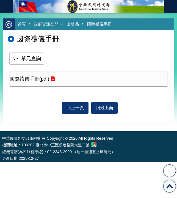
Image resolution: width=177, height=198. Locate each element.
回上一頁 (75, 107)
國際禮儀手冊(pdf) (29, 79)
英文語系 (170, 6)
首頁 (22, 24)
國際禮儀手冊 (99, 24)
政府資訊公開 (46, 24)
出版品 (73, 24)
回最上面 (104, 107)
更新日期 (10, 158)
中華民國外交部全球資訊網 (88, 6)
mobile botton (6, 6)
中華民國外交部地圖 (93, 144)
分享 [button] (169, 170)
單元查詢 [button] (31, 58)
